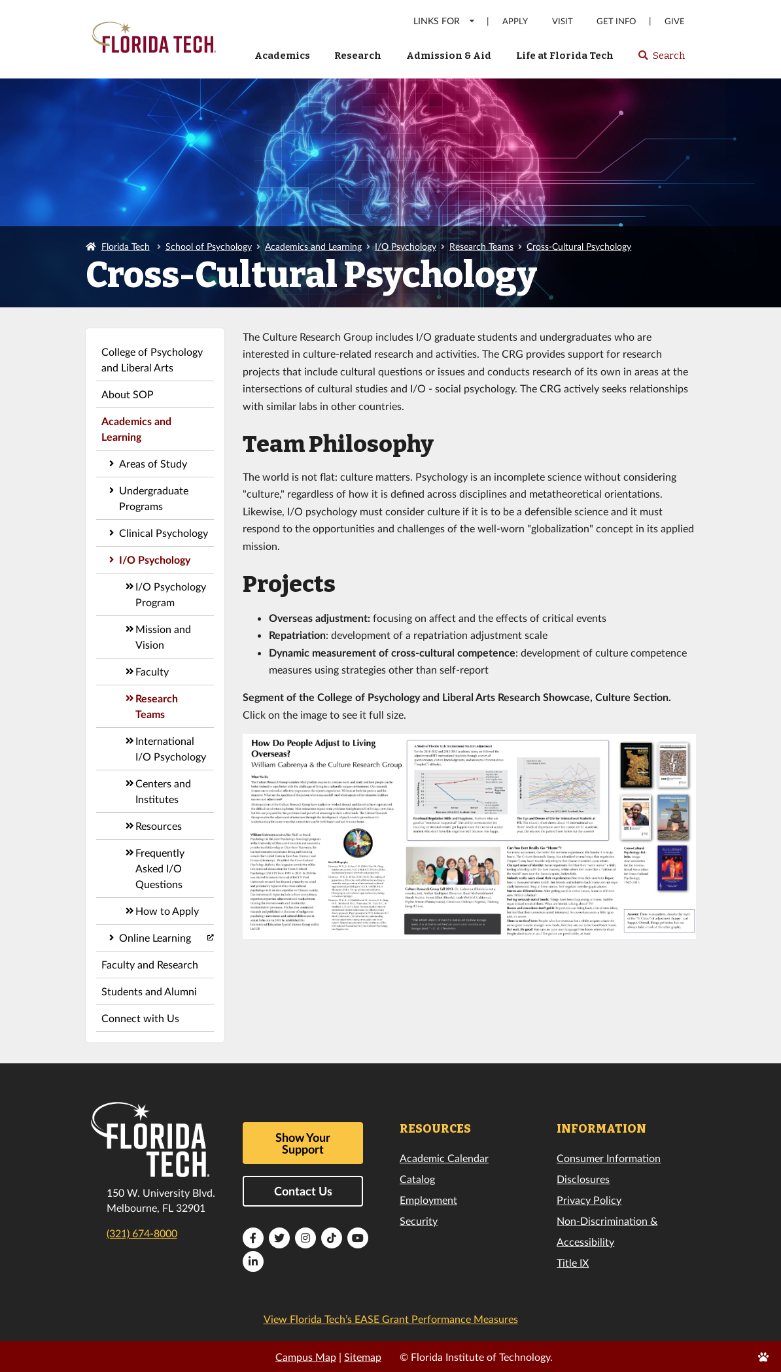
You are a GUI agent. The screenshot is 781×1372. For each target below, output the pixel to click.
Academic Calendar (444, 1158)
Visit (562, 21)
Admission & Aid (448, 55)
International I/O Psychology (170, 748)
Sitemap (362, 1356)
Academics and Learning (313, 246)
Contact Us (303, 1191)
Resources (158, 825)
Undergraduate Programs (153, 498)
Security (419, 1220)
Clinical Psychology (163, 532)
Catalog (417, 1179)
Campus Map (305, 1356)
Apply (515, 21)
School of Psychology (208, 246)
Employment (428, 1199)
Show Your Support (302, 1143)
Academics (282, 55)
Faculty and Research (149, 964)
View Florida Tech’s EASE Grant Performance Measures (391, 1318)
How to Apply (167, 910)
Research (357, 55)
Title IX (573, 1262)
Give (675, 21)
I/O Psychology (405, 246)
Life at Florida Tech (565, 55)
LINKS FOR (444, 20)
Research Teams (481, 246)
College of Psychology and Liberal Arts (152, 359)
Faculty (152, 671)
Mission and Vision (163, 637)
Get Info (616, 21)
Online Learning (155, 937)
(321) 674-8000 (142, 1233)
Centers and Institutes (163, 791)
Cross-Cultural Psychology (579, 246)
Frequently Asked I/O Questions (159, 868)
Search (661, 59)
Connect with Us (140, 1018)
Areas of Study (153, 463)
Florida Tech (125, 246)
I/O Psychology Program (170, 594)
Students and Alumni (149, 991)
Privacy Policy (589, 1199)
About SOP (127, 394)
